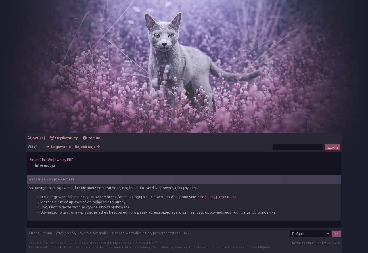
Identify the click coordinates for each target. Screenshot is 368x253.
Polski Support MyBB (95, 243)
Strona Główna (40, 233)
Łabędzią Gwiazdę (173, 247)
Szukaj (36, 138)
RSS (187, 233)
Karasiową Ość (146, 247)
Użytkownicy (64, 138)
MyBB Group (152, 243)
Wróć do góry (66, 233)
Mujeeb (264, 247)
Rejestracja (87, 147)
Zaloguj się (206, 197)
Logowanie (59, 147)
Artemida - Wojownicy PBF (51, 160)
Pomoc (91, 138)
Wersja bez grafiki (94, 233)
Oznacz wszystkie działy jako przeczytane (146, 233)
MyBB (117, 243)
